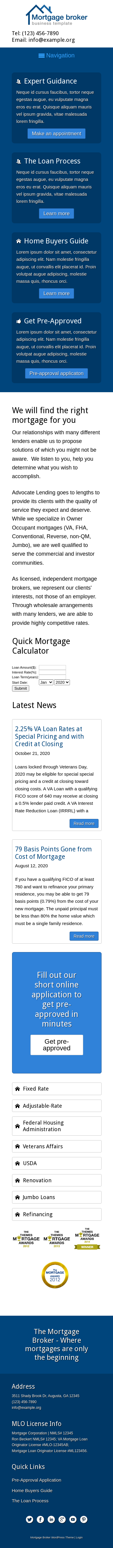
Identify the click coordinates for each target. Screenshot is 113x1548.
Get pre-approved (57, 1045)
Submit (20, 688)
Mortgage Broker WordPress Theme (52, 1537)
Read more (84, 823)
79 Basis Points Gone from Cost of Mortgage (53, 852)
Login (79, 1537)
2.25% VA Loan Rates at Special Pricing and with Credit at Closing (49, 736)
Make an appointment (56, 133)
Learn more (56, 213)
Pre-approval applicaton (57, 373)
